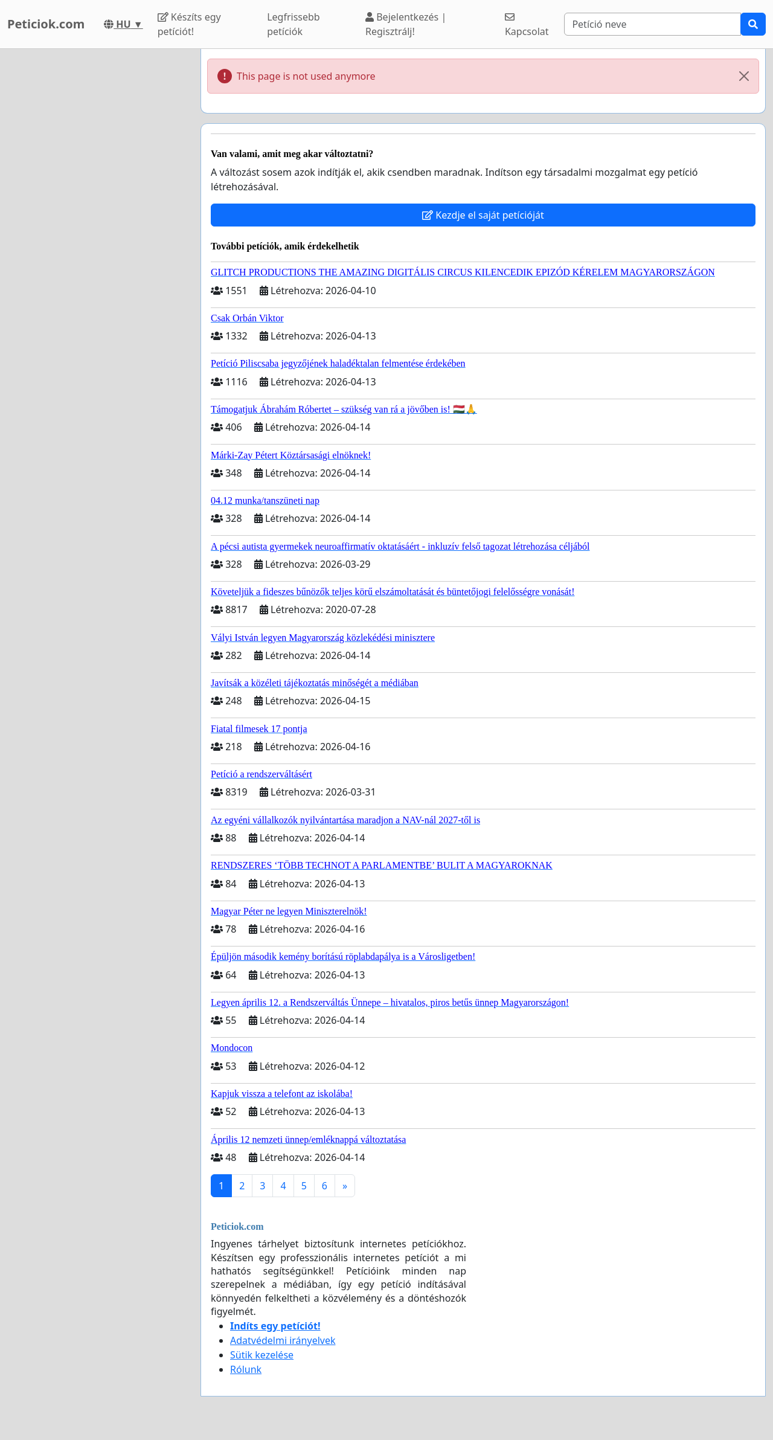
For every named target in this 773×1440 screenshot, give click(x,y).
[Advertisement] (96, 230)
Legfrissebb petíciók (293, 24)
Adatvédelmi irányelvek (283, 1340)
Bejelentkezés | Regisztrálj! (405, 24)
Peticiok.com (46, 24)
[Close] (744, 76)
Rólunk (245, 1369)
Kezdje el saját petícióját (483, 215)
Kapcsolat (527, 25)
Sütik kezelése (261, 1354)
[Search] (652, 24)
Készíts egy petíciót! (189, 24)
